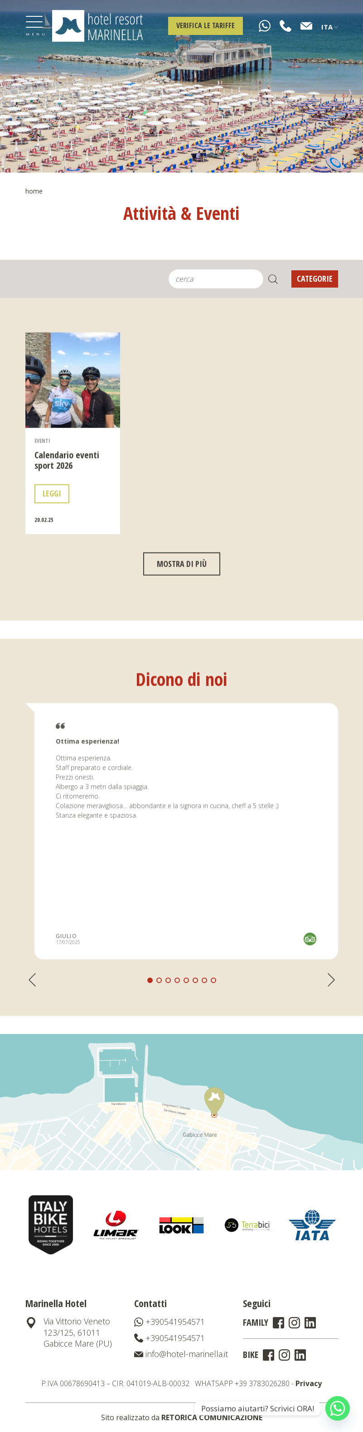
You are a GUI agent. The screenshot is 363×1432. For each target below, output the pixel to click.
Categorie (315, 278)
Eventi (42, 475)
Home (34, 191)
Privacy (308, 1383)
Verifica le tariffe (205, 25)
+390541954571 (169, 1321)
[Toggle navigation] (34, 25)
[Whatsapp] (337, 1408)
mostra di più (182, 597)
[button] (159, 1015)
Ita (329, 26)
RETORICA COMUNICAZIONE (211, 1417)
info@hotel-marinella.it (181, 1353)
